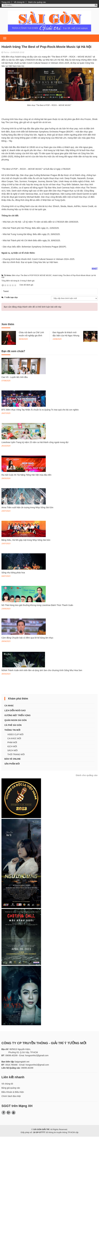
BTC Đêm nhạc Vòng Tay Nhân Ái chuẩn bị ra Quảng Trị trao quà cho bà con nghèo (40, 527)
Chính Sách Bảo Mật (11, 1213)
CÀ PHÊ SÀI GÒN (13, 842)
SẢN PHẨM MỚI (12, 881)
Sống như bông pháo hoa (13, 690)
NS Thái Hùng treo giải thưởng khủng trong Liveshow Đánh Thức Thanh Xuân (37, 722)
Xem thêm (7, 441)
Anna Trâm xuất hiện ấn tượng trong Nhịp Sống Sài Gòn (27, 625)
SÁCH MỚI (12, 868)
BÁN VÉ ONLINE (12, 876)
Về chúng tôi (19, 2)
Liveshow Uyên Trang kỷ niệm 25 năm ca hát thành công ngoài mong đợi (34, 559)
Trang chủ (5, 2)
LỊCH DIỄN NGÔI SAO (15, 828)
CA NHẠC (9, 823)
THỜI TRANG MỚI (16, 872)
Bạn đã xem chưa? (13, 468)
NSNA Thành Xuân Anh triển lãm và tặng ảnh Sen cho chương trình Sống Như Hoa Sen (41, 787)
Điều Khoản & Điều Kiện (12, 1209)
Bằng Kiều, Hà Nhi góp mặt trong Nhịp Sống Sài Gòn (25, 657)
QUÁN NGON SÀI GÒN (15, 837)
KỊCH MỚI (12, 864)
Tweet (6, 408)
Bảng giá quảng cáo (10, 1205)
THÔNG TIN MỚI (12, 847)
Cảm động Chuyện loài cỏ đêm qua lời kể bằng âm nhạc (27, 755)
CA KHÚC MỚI (14, 856)
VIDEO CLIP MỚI (15, 852)
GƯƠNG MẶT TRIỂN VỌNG (17, 832)
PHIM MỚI (12, 860)
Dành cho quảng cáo (37, 2)
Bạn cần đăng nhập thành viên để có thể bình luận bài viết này (32, 424)
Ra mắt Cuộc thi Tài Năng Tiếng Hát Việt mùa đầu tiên (26, 592)
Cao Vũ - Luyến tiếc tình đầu (14, 494)
